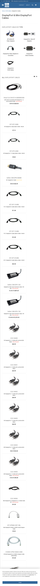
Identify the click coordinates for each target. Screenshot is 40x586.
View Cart (4, 566)
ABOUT (28, 5)
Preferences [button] (27, 576)
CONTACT (21, 5)
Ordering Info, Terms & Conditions (9, 558)
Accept (20, 582)
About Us (4, 552)
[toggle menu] (2, 5)
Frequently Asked (6, 555)
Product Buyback (6, 560)
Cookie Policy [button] (31, 574)
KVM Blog (4, 563)
